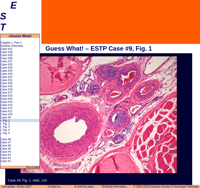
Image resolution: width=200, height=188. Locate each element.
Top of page (32, 167)
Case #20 (6, 83)
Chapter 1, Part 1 (11, 42)
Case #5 (6, 148)
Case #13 (6, 104)
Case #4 (6, 151)
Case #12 (6, 108)
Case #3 (6, 154)
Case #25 (6, 67)
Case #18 (6, 89)
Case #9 (6, 117)
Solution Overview (12, 45)
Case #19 (6, 86)
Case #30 (6, 51)
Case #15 (6, 98)
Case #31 (6, 48)
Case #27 (6, 61)
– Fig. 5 (5, 133)
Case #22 (6, 76)
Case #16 (6, 95)
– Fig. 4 (5, 129)
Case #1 (6, 161)
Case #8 (6, 139)
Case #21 (6, 80)
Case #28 (6, 58)
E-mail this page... (85, 186)
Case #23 (6, 73)
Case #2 (6, 157)
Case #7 (6, 142)
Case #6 (6, 145)
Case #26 (6, 64)
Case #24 (6, 70)
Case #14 (6, 101)
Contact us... (55, 186)
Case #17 (6, 92)
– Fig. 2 (5, 123)
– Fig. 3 (5, 126)
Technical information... (115, 186)
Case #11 (6, 111)
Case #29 (6, 55)
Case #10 (6, 114)
